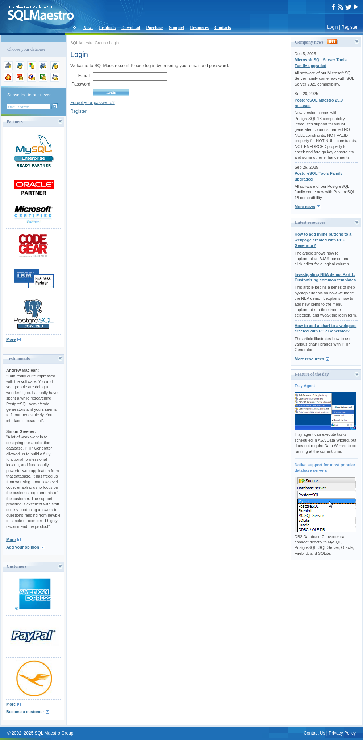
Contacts (222, 27)
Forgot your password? (92, 102)
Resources (199, 27)
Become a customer (25, 712)
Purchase (154, 27)
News (88, 27)
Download (130, 27)
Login (332, 27)
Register (349, 27)
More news (305, 206)
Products (107, 27)
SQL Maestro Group (88, 43)
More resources (309, 359)
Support (176, 27)
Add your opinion (22, 547)
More (11, 339)
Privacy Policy (342, 733)
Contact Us (314, 733)
